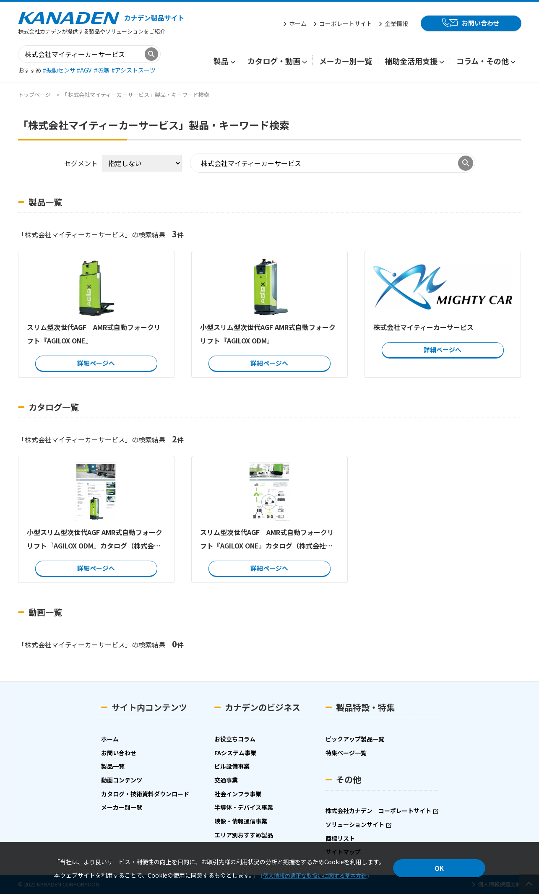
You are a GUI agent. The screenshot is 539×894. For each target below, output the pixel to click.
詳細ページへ (96, 363)
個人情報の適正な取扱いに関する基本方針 (315, 876)
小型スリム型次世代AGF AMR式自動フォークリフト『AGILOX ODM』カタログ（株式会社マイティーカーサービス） (94, 539)
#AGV (85, 70)
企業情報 (396, 23)
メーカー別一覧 (345, 60)
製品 (221, 60)
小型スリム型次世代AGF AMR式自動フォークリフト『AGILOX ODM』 (267, 334)
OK (439, 868)
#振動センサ (60, 70)
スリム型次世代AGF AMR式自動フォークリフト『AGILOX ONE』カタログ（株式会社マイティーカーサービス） (266, 539)
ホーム (298, 23)
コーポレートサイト (345, 23)
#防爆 (102, 70)
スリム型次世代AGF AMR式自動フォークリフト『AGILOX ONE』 (94, 334)
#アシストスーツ (134, 70)
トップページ (34, 95)
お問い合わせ (481, 22)
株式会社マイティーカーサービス (423, 327)
